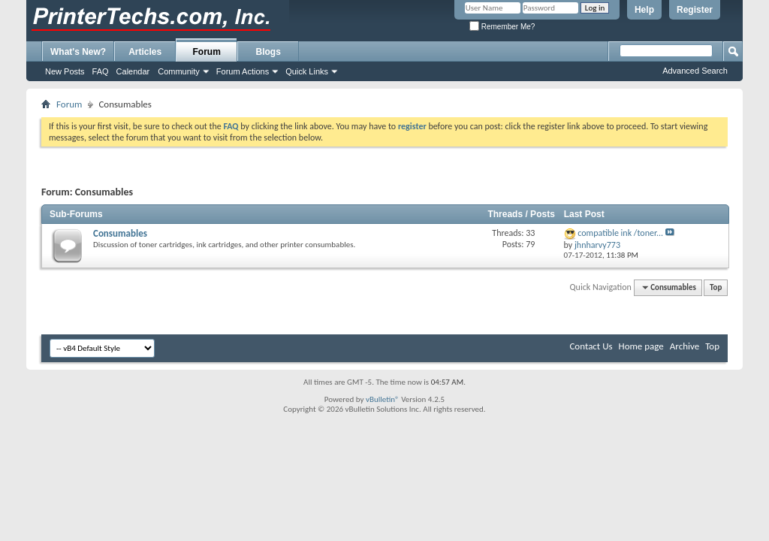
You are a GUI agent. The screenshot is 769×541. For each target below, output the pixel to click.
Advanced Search (695, 70)
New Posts (65, 71)
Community (179, 71)
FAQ (100, 71)
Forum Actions (242, 71)
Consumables (120, 233)
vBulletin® (383, 399)
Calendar (133, 71)
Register (695, 10)
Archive (684, 346)
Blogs (268, 52)
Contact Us (590, 346)
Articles (144, 52)
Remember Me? (502, 27)
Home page (641, 346)
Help (644, 10)
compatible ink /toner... (620, 233)
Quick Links (306, 71)
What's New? (78, 52)
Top (716, 287)
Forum (207, 52)
